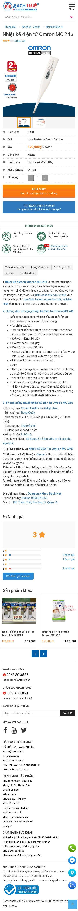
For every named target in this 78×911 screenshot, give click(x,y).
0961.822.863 (15, 693)
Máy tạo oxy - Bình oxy (14, 799)
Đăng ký (68, 713)
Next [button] (73, 80)
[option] (39, 80)
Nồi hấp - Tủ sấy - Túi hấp (15, 808)
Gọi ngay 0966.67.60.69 (39, 205)
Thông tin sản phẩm (15, 267)
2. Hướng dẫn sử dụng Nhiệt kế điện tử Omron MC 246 (38, 311)
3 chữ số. (26, 434)
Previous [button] (4, 80)
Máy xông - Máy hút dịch (15, 817)
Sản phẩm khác (27, 273)
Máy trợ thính (9, 794)
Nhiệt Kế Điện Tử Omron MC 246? (51, 449)
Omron (40, 454)
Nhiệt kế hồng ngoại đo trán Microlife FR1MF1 (18, 633)
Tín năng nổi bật (62, 267)
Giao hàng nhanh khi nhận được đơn (57, 247)
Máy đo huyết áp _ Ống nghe (17, 780)
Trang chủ (10, 26)
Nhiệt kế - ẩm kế (31, 26)
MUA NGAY (39, 189)
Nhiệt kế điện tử (54, 26)
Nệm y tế (7, 826)
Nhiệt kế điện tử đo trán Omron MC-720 (55, 633)
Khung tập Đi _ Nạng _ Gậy (16, 785)
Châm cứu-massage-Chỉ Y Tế (17, 821)
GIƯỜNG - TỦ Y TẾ (12, 812)
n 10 (35, 502)
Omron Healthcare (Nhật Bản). (39, 408)
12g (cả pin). (28, 425)
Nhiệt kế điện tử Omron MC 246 (26, 282)
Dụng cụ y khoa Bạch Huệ (45, 493)
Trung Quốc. (28, 412)
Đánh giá (9, 273)
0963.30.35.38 (16, 675)
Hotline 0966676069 (34, 498)
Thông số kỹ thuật (40, 267)
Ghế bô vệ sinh (10, 789)
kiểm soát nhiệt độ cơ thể (50, 295)
